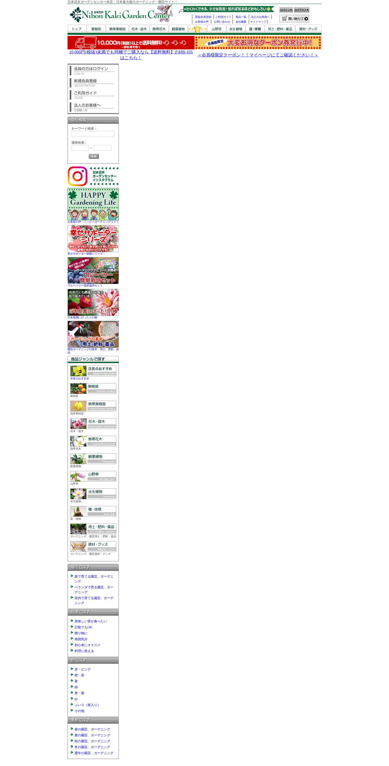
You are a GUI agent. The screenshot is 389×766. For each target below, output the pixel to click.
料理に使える (84, 651)
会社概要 (241, 21)
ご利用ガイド (223, 16)
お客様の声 (202, 21)
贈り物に (81, 633)
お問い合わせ (222, 21)
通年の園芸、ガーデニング (94, 753)
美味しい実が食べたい (91, 621)
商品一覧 (241, 16)
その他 (79, 711)
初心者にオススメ (87, 645)
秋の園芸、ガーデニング (92, 741)
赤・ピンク (83, 669)
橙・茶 (79, 675)
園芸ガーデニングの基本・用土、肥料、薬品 (93, 349)
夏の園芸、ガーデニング (92, 735)
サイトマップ (258, 21)
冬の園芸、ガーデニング (92, 747)
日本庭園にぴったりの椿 (93, 316)
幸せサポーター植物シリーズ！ (93, 252)
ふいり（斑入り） (87, 705)
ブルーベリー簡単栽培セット (93, 284)
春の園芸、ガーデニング (92, 729)
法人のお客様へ (260, 16)
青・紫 (79, 693)
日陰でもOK (83, 627)
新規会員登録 (203, 16)
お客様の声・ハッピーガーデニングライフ (93, 220)
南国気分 (81, 639)
